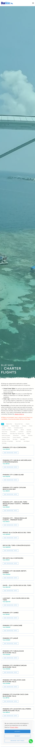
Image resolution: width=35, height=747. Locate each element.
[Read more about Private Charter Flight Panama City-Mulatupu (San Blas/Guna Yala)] (17, 684)
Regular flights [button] (6, 439)
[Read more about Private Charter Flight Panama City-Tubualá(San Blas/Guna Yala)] (17, 655)
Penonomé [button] (16, 435)
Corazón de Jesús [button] (6, 429)
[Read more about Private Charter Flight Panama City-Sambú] (17, 615)
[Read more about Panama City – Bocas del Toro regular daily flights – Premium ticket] (17, 506)
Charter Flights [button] (15, 425)
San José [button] (18, 441)
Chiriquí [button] (24, 425)
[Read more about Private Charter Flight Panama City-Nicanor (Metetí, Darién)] (17, 575)
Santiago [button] (4, 443)
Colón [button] (9, 427)
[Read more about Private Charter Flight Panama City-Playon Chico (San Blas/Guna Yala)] (17, 698)
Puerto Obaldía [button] (17, 437)
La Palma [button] (20, 431)
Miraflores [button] (4, 433)
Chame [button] (27, 424)
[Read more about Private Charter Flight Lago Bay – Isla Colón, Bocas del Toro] (17, 602)
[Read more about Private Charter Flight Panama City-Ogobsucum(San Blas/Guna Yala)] (17, 669)
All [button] (2, 424)
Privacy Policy (14, 727)
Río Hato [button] (15, 439)
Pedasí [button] (28, 433)
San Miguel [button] (26, 441)
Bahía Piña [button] (9, 424)
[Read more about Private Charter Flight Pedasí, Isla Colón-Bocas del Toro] (17, 535)
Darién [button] (16, 429)
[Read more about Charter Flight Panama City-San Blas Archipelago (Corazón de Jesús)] (17, 464)
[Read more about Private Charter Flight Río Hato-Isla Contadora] (17, 561)
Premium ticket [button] (6, 437)
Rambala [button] (26, 437)
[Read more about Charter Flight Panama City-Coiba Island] (17, 477)
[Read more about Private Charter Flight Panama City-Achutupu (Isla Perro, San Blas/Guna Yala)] (17, 712)
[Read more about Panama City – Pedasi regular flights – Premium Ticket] (17, 522)
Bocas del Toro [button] (19, 424)
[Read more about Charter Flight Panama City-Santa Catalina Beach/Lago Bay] (17, 491)
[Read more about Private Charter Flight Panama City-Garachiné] (17, 628)
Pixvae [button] (23, 435)
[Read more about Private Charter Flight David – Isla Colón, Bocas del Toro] (17, 588)
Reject (17, 736)
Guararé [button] (29, 429)
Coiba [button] (3, 427)
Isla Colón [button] (12, 431)
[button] (33, 3)
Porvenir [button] (30, 435)
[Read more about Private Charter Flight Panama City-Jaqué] (17, 641)
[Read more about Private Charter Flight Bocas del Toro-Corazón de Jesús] (17, 548)
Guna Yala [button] (4, 431)
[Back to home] (7, 3)
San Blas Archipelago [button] (7, 441)
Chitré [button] (30, 425)
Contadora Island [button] (18, 427)
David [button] (22, 429)
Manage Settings (17, 740)
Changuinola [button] (5, 425)
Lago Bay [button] (28, 431)
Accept (17, 731)
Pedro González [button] (6, 435)
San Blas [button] (22, 439)
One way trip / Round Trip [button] (17, 433)
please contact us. (19, 414)
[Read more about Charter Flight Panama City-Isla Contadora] (17, 450)
